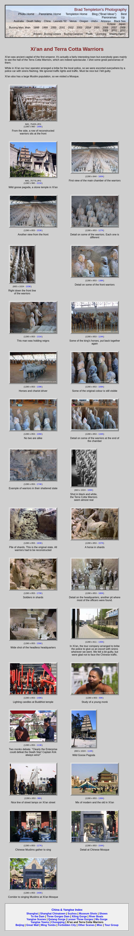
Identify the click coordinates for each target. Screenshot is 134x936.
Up (123, 17)
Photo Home (26, 14)
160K (100, 176)
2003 (79, 27)
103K (28, 286)
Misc (99, 925)
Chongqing (58, 922)
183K (39, 543)
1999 (45, 27)
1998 (36, 27)
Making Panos (117, 34)
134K (100, 434)
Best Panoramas (114, 15)
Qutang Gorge (56, 919)
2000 (53, 27)
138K (100, 280)
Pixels (89, 34)
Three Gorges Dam (58, 916)
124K (100, 336)
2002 (71, 27)
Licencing (101, 34)
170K (39, 593)
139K (39, 387)
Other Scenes (86, 925)
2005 (97, 27)
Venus (73, 21)
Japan (122, 24)
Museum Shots (88, 913)
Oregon (83, 21)
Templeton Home (76, 14)
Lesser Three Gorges (80, 919)
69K (101, 698)
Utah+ (94, 21)
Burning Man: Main (19, 27)
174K (39, 484)
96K (39, 798)
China (47, 21)
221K (39, 183)
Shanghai (32, 913)
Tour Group (111, 925)
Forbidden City (67, 925)
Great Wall (32, 925)
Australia (19, 21)
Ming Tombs (48, 925)
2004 (88, 27)
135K (100, 642)
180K (100, 593)
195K (39, 126)
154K (100, 845)
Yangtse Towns (40, 922)
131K (39, 336)
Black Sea (120, 21)
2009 (105, 30)
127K (100, 230)
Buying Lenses (52, 34)
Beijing (20, 925)
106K (100, 387)
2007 (114, 27)
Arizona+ (106, 21)
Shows (103, 913)
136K (100, 798)
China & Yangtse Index (67, 909)
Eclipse (111, 24)
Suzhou (72, 913)
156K (39, 643)
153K (39, 230)
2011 (123, 30)
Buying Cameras (73, 34)
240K (39, 893)
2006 (105, 27)
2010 (114, 30)
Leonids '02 (60, 21)
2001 (62, 27)
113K (39, 745)
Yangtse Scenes (36, 919)
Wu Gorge (101, 919)
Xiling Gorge (79, 916)
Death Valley (34, 21)
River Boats (96, 916)
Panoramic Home (50, 14)
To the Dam (37, 916)
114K (89, 751)
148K (39, 698)
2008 (123, 27)
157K (100, 543)
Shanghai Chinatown (52, 913)
